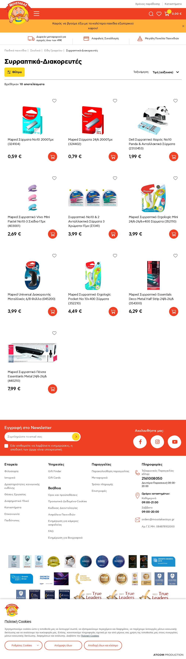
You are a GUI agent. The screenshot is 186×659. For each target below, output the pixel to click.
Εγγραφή (76, 437)
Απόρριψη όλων (63, 645)
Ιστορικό (9, 477)
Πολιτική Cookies (90, 635)
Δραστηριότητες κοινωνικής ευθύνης (22, 486)
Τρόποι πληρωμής (102, 484)
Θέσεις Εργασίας (15, 494)
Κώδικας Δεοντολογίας (63, 508)
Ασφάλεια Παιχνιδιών (61, 514)
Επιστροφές (99, 491)
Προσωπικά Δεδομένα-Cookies (67, 501)
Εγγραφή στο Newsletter (27, 427)
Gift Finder (54, 471)
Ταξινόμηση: (141, 72)
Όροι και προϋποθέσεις (63, 495)
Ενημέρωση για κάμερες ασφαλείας (63, 522)
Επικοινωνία (11, 514)
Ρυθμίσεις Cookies (22, 645)
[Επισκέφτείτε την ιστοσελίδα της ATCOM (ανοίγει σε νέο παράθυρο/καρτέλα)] (168, 654)
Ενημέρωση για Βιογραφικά (65, 537)
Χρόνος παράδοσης (147, 4)
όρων (32, 449)
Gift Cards (54, 477)
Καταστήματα (173, 4)
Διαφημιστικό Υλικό (16, 501)
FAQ (50, 531)
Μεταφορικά (100, 477)
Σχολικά (35, 50)
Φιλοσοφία (11, 471)
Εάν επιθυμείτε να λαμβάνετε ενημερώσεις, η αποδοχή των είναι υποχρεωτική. (38, 447)
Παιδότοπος (11, 520)
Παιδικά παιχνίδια (15, 50)
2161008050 (152, 479)
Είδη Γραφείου (53, 50)
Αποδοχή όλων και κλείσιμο (103, 645)
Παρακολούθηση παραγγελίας (110, 471)
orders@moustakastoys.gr (158, 519)
